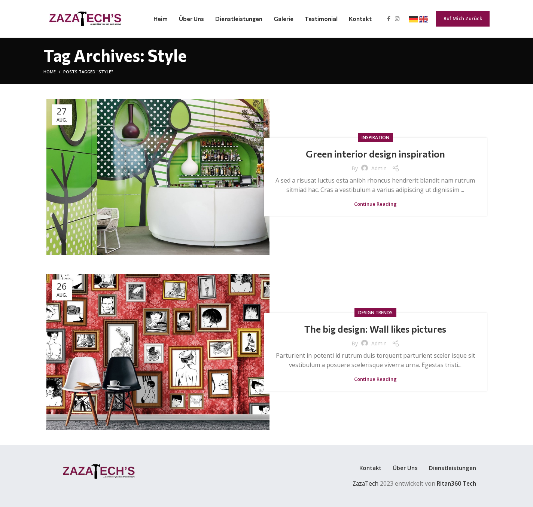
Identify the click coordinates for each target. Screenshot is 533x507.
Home (49, 71)
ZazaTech (362, 483)
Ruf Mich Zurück (463, 18)
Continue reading (375, 204)
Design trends (375, 312)
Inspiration (375, 137)
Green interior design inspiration (375, 153)
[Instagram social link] (397, 19)
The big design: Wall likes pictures (375, 329)
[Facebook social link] (389, 19)
